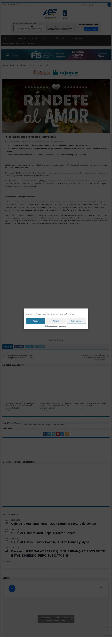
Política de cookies (51, 326)
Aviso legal (62, 326)
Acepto (36, 321)
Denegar (56, 321)
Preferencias (76, 321)
